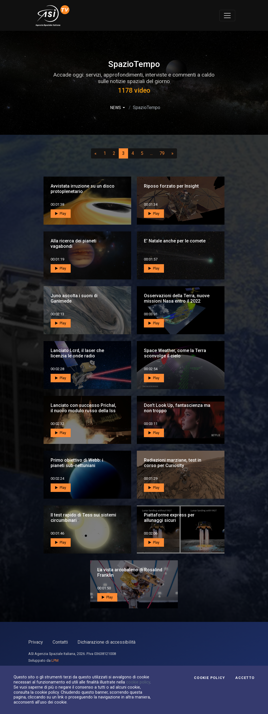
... (152, 153)
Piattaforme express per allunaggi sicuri (169, 517)
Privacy (35, 642)
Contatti (60, 642)
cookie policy (138, 682)
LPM (55, 660)
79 (163, 153)
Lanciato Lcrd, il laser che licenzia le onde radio (77, 353)
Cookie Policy (209, 678)
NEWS (116, 107)
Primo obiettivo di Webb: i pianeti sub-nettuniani (77, 462)
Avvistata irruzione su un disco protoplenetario (82, 188)
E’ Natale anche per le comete (175, 241)
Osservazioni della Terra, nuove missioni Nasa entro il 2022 (176, 298)
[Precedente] (95, 153)
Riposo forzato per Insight (171, 186)
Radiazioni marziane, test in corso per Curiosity (172, 462)
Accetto (244, 678)
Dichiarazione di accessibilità (106, 642)
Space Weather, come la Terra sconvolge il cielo (175, 353)
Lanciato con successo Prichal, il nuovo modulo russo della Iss (83, 408)
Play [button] (60, 214)
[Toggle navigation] (227, 15)
